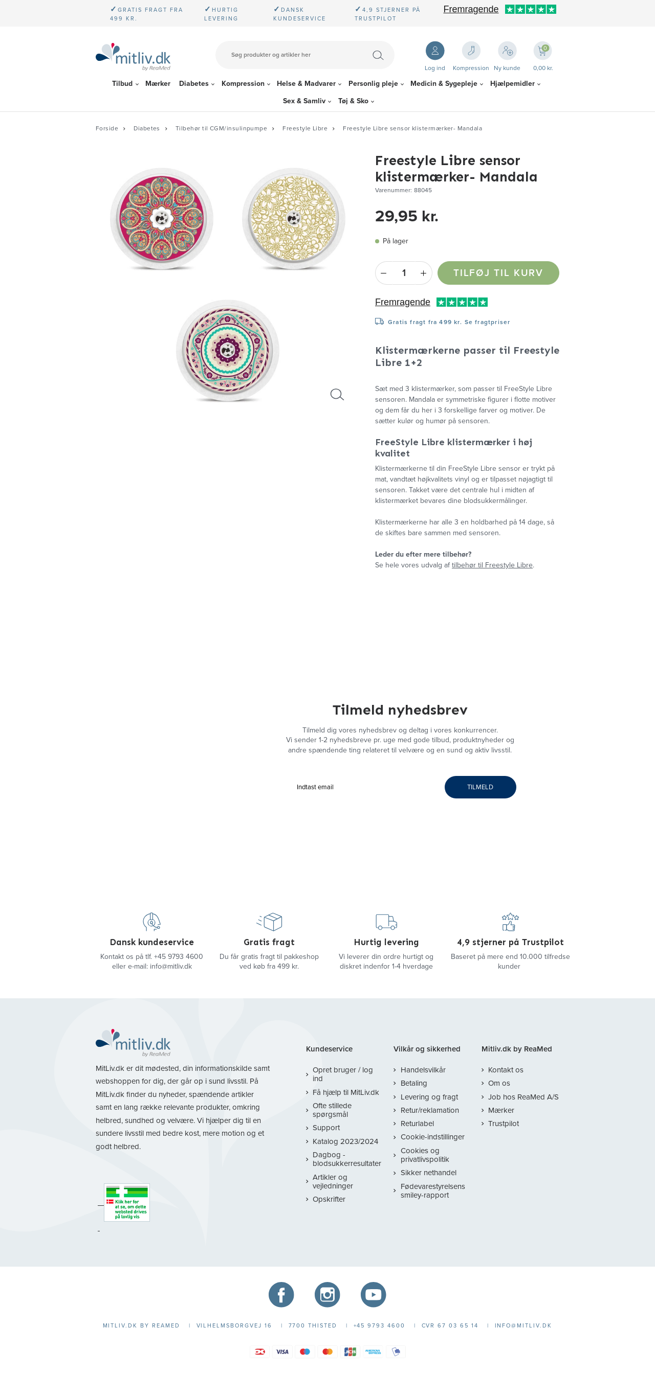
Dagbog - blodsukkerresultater (347, 1159)
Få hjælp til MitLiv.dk (346, 1092)
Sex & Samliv (304, 101)
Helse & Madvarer (306, 83)
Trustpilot (503, 1123)
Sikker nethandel (428, 1172)
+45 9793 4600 (178, 956)
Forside (107, 128)
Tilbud (122, 83)
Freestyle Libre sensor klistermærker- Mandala (412, 128)
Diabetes (194, 83)
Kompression (243, 83)
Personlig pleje (373, 83)
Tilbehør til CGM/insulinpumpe (221, 128)
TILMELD (480, 787)
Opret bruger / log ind (343, 1074)
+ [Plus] (424, 273)
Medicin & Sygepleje (443, 83)
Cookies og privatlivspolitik (425, 1155)
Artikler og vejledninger (333, 1181)
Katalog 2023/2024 (345, 1141)
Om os (499, 1083)
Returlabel (417, 1123)
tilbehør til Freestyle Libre (492, 565)
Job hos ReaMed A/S (523, 1097)
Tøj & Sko (353, 101)
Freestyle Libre (305, 128)
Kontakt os (505, 1069)
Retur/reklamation (430, 1110)
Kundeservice (329, 1049)
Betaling (414, 1083)
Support (326, 1127)
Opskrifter (329, 1199)
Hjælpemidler (512, 83)
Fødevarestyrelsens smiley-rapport (433, 1191)
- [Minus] (383, 273)
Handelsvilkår (423, 1069)
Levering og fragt (429, 1097)
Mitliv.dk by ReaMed (517, 1049)
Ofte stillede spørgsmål (332, 1110)
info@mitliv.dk (171, 966)
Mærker (157, 83)
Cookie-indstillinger (433, 1136)
